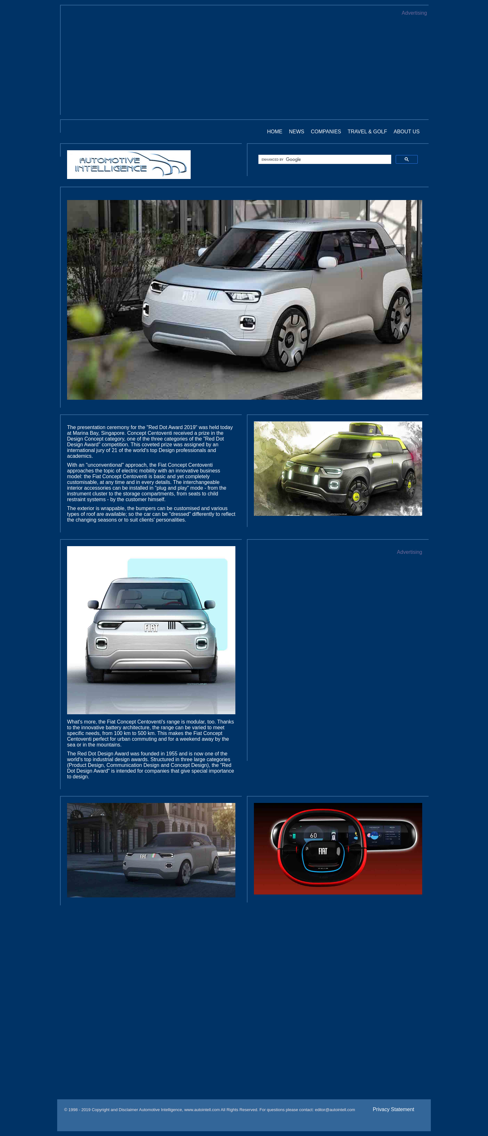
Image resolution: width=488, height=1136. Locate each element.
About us (407, 131)
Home (274, 131)
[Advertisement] (244, 63)
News (296, 131)
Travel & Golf (367, 131)
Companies (326, 131)
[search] (324, 159)
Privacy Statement (393, 1109)
